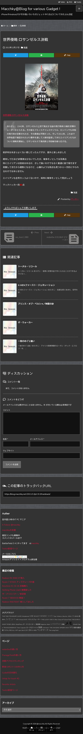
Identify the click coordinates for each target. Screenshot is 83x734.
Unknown (46, 628)
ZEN (29, 630)
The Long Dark (53, 630)
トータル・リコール (27, 266)
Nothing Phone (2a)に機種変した (16, 590)
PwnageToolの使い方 (11, 655)
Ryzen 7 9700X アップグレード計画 (18, 582)
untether (56, 624)
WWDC (43, 616)
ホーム (5, 26)
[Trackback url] (41, 494)
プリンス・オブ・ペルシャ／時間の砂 (36, 303)
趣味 (15, 26)
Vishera (59, 616)
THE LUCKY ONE (47, 620)
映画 (24, 26)
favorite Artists (9, 684)
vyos (19, 630)
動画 (40, 627)
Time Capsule (21, 628)
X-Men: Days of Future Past (62, 620)
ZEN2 (13, 624)
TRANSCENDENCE (9, 628)
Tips (54, 616)
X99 (17, 620)
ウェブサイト (8, 451)
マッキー (75, 199)
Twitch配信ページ (10, 548)
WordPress (19, 624)
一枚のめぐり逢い (26, 341)
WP (16, 630)
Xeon (48, 624)
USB (31, 616)
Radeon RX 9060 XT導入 (13, 578)
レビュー (11, 619)
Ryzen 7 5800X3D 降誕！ (13, 598)
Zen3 (23, 630)
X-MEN (34, 630)
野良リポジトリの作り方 (13, 667)
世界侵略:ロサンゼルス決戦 (16, 115)
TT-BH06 (75, 616)
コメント (6, 410)
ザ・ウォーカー (25, 322)
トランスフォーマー (34, 620)
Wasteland (25, 616)
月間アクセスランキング (13, 661)
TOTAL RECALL (9, 630)
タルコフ (37, 616)
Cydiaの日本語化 (9, 672)
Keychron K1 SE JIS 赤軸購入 (15, 586)
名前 (5, 439)
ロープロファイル (32, 628)
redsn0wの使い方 (10, 649)
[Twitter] (15, 55)
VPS (71, 627)
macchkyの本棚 (9, 530)
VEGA (70, 616)
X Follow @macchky (11, 525)
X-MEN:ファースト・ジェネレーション (36, 285)
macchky (35, 543)
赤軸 (63, 624)
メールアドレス (37, 439)
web (50, 616)
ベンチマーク (42, 630)
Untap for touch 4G (10, 678)
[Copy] (67, 55)
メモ (69, 623)
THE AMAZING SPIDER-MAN (59, 628)
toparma (43, 624)
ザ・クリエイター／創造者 (14, 594)
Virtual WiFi (23, 620)
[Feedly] (41, 55)
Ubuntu (64, 616)
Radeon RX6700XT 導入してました (18, 602)
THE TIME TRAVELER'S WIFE (11, 616)
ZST (26, 630)
